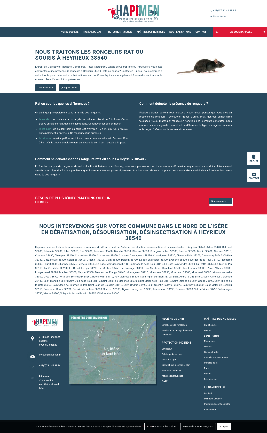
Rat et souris (210, 325)
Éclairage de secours (172, 354)
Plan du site (210, 409)
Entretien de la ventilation (174, 325)
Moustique (209, 341)
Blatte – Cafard (211, 336)
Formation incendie (171, 370)
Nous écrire (219, 16)
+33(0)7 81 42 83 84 (224, 10)
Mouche (208, 346)
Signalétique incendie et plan (176, 365)
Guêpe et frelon (211, 352)
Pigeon (207, 373)
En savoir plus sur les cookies (162, 426)
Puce (206, 368)
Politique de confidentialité (217, 404)
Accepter (224, 426)
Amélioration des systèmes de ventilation (177, 332)
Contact (208, 393)
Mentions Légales (213, 398)
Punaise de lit (210, 362)
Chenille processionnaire (216, 357)
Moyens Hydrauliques (172, 376)
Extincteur (167, 348)
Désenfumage (169, 359)
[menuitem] (70, 32)
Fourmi (207, 330)
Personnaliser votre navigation (198, 426)
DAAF (165, 381)
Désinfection (210, 379)
